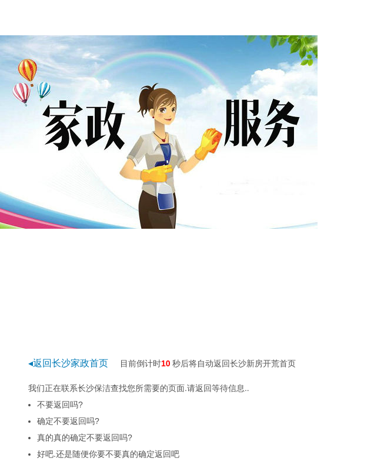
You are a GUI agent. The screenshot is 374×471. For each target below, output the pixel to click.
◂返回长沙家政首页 (68, 363)
